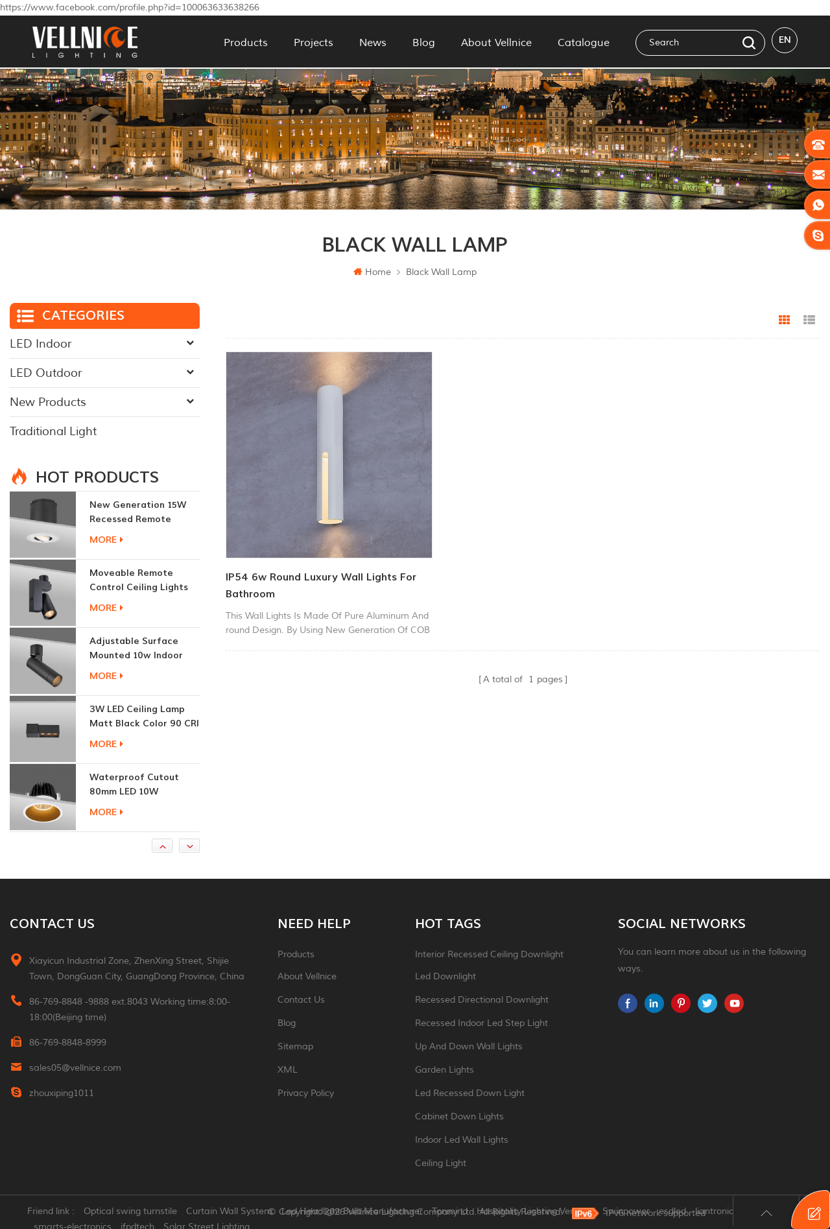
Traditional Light (53, 431)
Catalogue (584, 41)
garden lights (444, 1069)
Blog (423, 41)
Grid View (784, 320)
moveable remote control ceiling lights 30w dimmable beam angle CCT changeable (142, 581)
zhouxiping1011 (61, 1093)
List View (809, 320)
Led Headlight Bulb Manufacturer (357, 1212)
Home (372, 272)
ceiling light (440, 1163)
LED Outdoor (46, 373)
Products (246, 41)
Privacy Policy (306, 1093)
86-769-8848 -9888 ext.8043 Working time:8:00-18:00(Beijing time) (129, 1009)
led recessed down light (470, 1093)
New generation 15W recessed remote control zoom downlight (137, 513)
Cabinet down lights (459, 1116)
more (106, 540)
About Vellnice (496, 41)
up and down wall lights (469, 1046)
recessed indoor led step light (481, 1023)
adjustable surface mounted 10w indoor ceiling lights (136, 649)
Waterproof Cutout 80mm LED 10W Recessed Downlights (137, 785)
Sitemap (295, 1046)
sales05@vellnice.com (75, 1067)
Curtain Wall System (234, 1212)
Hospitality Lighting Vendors (540, 1212)
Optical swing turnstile (135, 1212)
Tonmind (455, 1212)
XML (288, 1069)
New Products (48, 402)
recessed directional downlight (482, 999)
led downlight (445, 976)
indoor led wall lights (461, 1139)
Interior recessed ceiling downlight (489, 954)
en (785, 41)
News (372, 41)
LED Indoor (40, 344)
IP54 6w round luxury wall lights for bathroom (311, 564)
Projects (313, 41)
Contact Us (301, 999)
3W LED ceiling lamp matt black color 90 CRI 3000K (144, 717)
